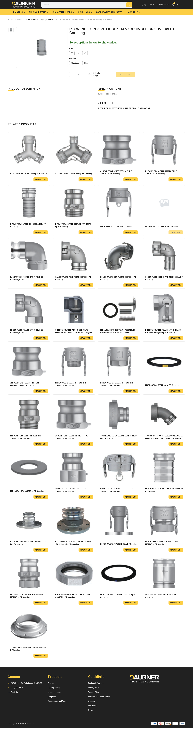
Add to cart (125, 75)
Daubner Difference (96, 686)
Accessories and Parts (110, 13)
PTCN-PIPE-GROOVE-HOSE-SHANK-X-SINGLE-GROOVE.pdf (124, 109)
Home (10, 20)
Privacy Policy (93, 691)
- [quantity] (89, 76)
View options (40, 180)
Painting (19, 13)
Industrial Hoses (63, 13)
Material (72, 59)
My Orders (92, 709)
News (90, 713)
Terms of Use (93, 695)
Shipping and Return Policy (99, 700)
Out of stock (175, 233)
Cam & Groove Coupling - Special (39, 20)
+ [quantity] (89, 74)
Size (71, 49)
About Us (134, 13)
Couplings (85, 13)
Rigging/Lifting (39, 13)
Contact (91, 704)
